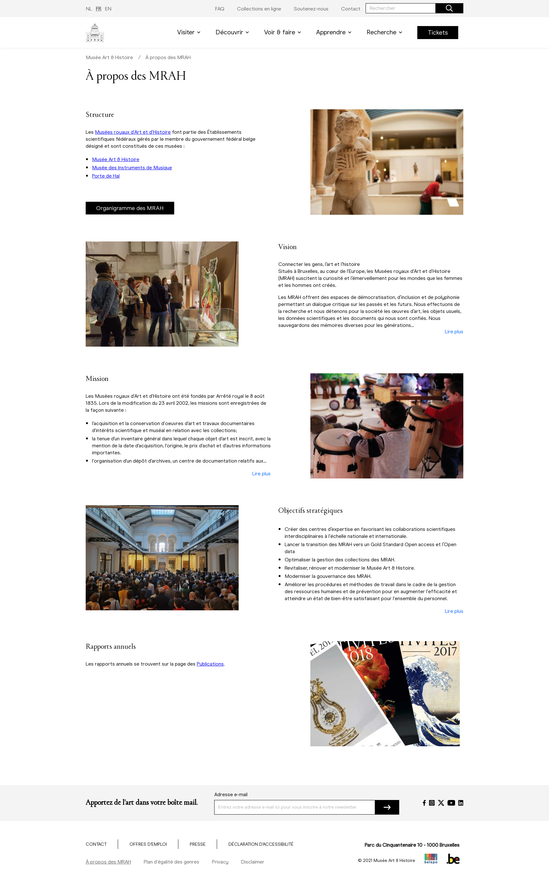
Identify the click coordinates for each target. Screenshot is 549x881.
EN (108, 9)
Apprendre (335, 32)
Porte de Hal (106, 176)
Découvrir (233, 32)
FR (98, 9)
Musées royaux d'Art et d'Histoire (133, 132)
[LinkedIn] (460, 803)
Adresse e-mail (231, 794)
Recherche (386, 32)
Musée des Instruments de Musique (132, 168)
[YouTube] (451, 803)
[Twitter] (441, 803)
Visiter (190, 32)
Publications (210, 664)
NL (89, 9)
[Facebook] (424, 803)
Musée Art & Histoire (109, 57)
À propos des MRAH (168, 57)
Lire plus (454, 332)
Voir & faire (283, 32)
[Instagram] (432, 803)
